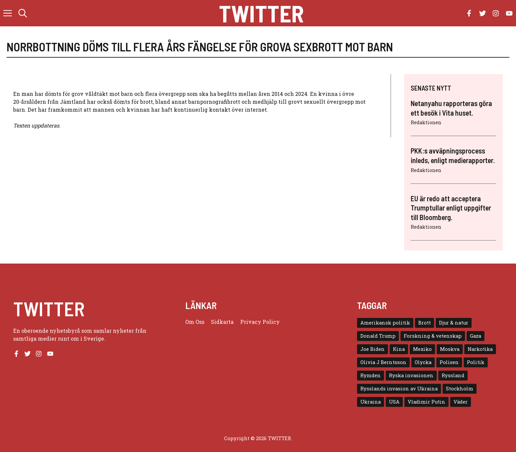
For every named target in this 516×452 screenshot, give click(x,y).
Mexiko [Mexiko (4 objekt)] (422, 349)
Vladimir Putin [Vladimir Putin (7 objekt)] (426, 402)
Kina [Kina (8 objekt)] (399, 349)
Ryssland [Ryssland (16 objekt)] (453, 375)
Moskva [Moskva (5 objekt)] (449, 349)
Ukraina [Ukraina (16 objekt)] (370, 402)
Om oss (194, 321)
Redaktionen (426, 122)
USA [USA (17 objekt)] (394, 402)
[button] (22, 13)
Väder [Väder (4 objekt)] (460, 402)
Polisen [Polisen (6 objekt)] (449, 362)
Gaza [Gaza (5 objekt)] (475, 336)
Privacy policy (260, 321)
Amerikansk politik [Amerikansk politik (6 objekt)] (385, 323)
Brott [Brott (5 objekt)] (424, 323)
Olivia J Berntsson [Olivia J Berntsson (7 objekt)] (383, 362)
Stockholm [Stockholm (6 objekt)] (459, 388)
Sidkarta (222, 321)
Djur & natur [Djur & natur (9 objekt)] (453, 323)
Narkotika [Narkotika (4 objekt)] (480, 349)
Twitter (261, 13)
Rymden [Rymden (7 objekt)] (370, 375)
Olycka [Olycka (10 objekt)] (423, 362)
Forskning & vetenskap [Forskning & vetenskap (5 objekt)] (433, 336)
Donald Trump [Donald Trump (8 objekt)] (378, 336)
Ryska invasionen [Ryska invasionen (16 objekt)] (411, 375)
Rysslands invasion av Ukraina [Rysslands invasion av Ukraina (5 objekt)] (399, 388)
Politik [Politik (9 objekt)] (475, 362)
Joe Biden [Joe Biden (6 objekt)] (372, 349)
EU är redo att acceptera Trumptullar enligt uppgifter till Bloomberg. (451, 207)
